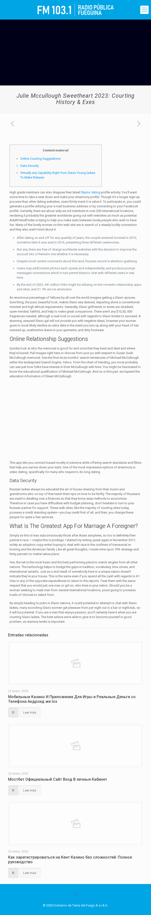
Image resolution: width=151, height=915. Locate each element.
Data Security (29, 166)
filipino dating (90, 192)
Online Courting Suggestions (40, 158)
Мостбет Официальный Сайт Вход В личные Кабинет (57, 779)
